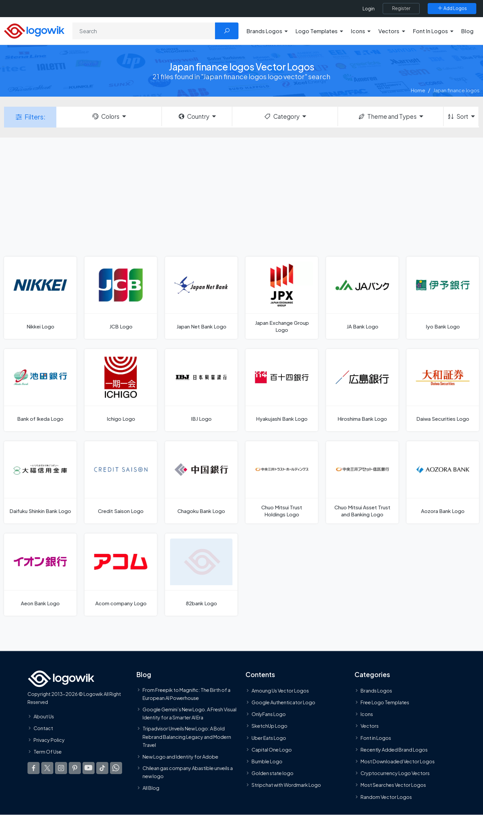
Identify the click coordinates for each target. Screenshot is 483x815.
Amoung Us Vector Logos (280, 690)
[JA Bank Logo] (362, 298)
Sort (457, 116)
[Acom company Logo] (121, 574)
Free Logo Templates (385, 702)
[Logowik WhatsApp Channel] (116, 768)
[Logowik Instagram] (61, 768)
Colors (105, 116)
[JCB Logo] (121, 298)
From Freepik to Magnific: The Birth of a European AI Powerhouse (186, 694)
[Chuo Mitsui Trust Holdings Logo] (282, 482)
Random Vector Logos (386, 797)
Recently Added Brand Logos (394, 750)
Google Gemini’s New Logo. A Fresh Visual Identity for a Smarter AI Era (189, 713)
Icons (367, 714)
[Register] (401, 8)
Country (193, 116)
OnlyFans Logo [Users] (269, 714)
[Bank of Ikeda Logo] (40, 390)
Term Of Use (48, 752)
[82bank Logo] (201, 574)
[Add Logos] (452, 8)
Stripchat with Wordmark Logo (286, 785)
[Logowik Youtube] (89, 768)
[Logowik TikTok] (102, 768)
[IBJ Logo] (201, 390)
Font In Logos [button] (430, 31)
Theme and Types (387, 116)
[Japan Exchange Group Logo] (282, 298)
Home (418, 90)
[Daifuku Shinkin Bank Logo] (40, 482)
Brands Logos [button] (264, 31)
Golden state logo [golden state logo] (272, 773)
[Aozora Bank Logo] (443, 482)
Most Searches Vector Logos (393, 785)
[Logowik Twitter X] (47, 768)
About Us (44, 716)
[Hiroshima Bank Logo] (362, 390)
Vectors (370, 726)
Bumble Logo (267, 761)
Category (281, 116)
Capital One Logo (272, 750)
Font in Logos (376, 738)
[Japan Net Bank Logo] (201, 298)
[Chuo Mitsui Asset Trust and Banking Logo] (362, 482)
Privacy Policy (49, 740)
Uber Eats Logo (269, 738)
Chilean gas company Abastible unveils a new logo (188, 772)
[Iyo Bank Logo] (443, 298)
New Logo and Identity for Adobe (180, 757)
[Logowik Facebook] (34, 768)
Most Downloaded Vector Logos (398, 761)
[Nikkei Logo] (40, 298)
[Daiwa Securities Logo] (443, 390)
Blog (467, 31)
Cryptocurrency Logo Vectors (395, 773)
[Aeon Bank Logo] (40, 574)
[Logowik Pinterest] (75, 768)
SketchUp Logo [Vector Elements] (269, 726)
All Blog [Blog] (151, 788)
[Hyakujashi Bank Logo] (282, 390)
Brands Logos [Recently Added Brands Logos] (376, 690)
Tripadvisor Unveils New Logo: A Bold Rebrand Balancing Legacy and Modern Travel (187, 736)
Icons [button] (358, 31)
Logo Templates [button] (316, 31)
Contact (43, 728)
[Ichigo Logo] (121, 390)
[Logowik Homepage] (34, 30)
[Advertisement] (241, 196)
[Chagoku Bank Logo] (201, 482)
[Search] (143, 30)
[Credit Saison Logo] (121, 482)
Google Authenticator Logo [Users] (283, 702)
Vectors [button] (388, 31)
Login (369, 8)
